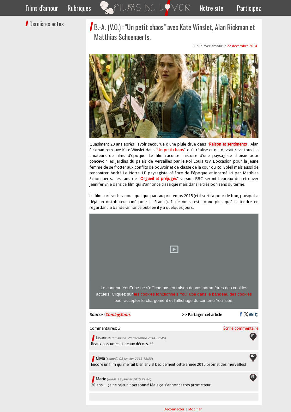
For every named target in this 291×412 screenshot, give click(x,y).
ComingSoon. (117, 314)
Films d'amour (42, 8)
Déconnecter (174, 409)
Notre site (211, 8)
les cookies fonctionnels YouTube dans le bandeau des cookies (193, 294)
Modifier (195, 409)
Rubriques (79, 8)
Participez (249, 8)
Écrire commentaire (240, 328)
